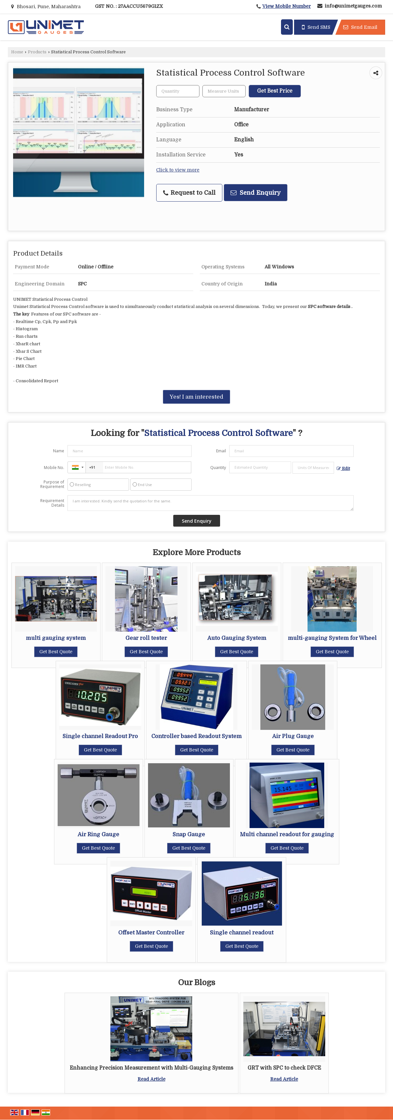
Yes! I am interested (196, 397)
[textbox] (224, 91)
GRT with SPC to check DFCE (284, 1068)
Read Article (151, 1079)
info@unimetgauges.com (353, 6)
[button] (286, 6)
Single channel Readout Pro (100, 736)
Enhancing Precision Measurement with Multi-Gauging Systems (151, 1068)
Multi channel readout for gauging (287, 834)
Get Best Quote (55, 651)
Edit (343, 468)
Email (221, 451)
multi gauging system (56, 638)
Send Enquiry (256, 192)
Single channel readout (241, 933)
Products (37, 52)
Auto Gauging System (236, 638)
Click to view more (177, 170)
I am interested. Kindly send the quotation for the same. (210, 503)
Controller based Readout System (196, 736)
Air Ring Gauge (98, 834)
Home (17, 52)
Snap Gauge (189, 834)
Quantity (218, 467)
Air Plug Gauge (293, 736)
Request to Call (189, 192)
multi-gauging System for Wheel (332, 638)
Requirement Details (52, 503)
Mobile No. (54, 467)
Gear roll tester (146, 638)
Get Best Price (274, 91)
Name (58, 451)
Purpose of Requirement (52, 484)
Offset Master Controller (151, 933)
